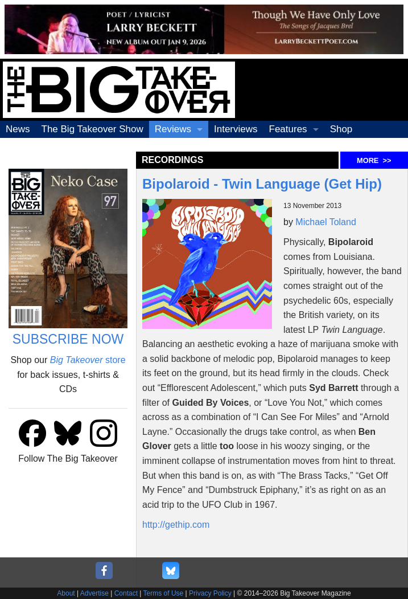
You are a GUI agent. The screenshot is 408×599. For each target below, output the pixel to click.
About (66, 593)
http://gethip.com (175, 524)
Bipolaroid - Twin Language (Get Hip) (262, 183)
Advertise (94, 593)
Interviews (236, 129)
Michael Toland (325, 222)
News (18, 129)
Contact (126, 593)
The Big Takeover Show (92, 129)
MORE (374, 160)
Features (288, 129)
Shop (341, 129)
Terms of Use (163, 593)
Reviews (173, 129)
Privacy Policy (210, 593)
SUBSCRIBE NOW (68, 339)
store (88, 360)
